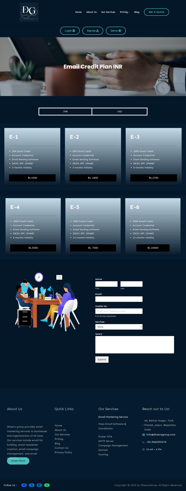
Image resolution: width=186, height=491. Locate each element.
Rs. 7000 (93, 247)
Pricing (59, 454)
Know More (18, 464)
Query (99, 334)
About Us (60, 445)
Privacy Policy (63, 468)
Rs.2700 (153, 177)
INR (65, 111)
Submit (102, 359)
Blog (57, 459)
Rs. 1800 (93, 177)
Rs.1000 (32, 177)
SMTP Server (106, 452)
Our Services (62, 450)
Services (100, 321)
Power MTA (105, 447)
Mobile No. (102, 306)
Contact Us (61, 463)
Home (78, 12)
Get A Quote (156, 12)
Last (122, 288)
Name (99, 279)
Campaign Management (113, 456)
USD (119, 111)
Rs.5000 (33, 247)
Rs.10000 (152, 247)
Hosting (103, 465)
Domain (103, 461)
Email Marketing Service (113, 417)
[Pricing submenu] (129, 12)
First (97, 288)
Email (99, 294)
